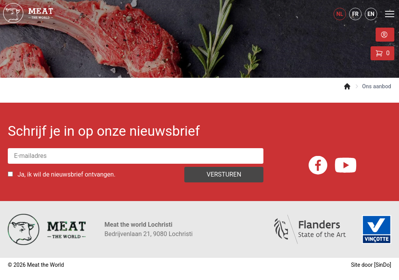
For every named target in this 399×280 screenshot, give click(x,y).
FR (355, 14)
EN (370, 14)
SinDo (383, 265)
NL (339, 14)
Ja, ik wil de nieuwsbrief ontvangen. (66, 174)
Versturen (224, 174)
